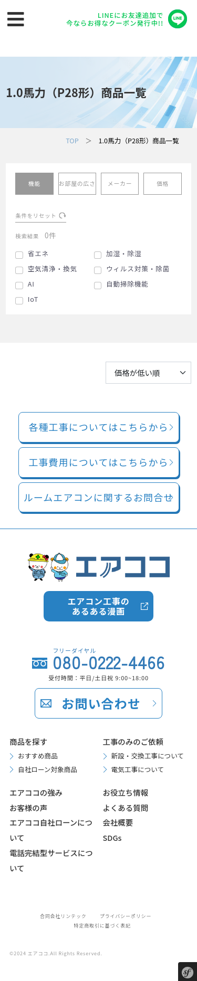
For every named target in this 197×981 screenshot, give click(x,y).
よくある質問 (126, 807)
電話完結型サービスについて (51, 860)
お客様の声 (28, 807)
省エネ (38, 253)
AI (31, 284)
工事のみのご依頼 (133, 741)
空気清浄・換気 (52, 268)
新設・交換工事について (147, 756)
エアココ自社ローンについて (50, 830)
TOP (72, 140)
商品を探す (28, 741)
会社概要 (118, 822)
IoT (33, 299)
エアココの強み (36, 792)
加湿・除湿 (123, 253)
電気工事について (137, 769)
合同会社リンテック (63, 916)
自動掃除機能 (127, 284)
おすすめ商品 (38, 756)
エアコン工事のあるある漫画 (98, 606)
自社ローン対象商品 (47, 769)
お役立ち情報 (126, 792)
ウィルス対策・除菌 (138, 268)
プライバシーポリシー (125, 916)
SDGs (112, 837)
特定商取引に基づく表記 (102, 925)
